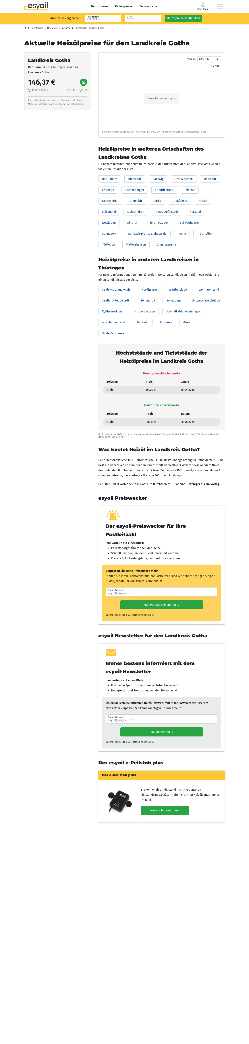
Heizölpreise (99, 6)
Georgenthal (110, 201)
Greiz (186, 322)
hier (153, 615)
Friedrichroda (164, 190)
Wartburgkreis (178, 289)
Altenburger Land (113, 322)
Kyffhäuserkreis (112, 311)
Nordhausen (150, 289)
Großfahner (180, 201)
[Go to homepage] (36, 6)
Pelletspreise (124, 6)
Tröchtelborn (205, 233)
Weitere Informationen (165, 810)
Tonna (182, 233)
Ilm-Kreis (166, 322)
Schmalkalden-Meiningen (183, 311)
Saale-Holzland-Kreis (116, 289)
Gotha (157, 201)
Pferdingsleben (158, 222)
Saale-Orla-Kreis (113, 333)
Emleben (108, 190)
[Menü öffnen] (220, 6)
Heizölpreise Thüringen (58, 28)
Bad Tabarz (109, 179)
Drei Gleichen (184, 179)
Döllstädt (210, 179)
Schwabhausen (190, 222)
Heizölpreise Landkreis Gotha (89, 28)
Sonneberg (173, 300)
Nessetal (195, 211)
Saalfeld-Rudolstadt (115, 300)
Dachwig (158, 179)
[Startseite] (25, 28)
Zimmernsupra (166, 244)
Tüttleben (108, 244)
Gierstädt (136, 201)
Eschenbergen (134, 190)
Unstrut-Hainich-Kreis (206, 300)
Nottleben (109, 222)
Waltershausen (136, 244)
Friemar (190, 190)
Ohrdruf (132, 222)
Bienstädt (134, 179)
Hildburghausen (144, 311)
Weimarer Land (209, 289)
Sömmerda (147, 300)
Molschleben (135, 211)
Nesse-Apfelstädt (166, 211)
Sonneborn (109, 233)
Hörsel (203, 201)
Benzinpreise (148, 6)
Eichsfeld (142, 322)
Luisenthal (109, 211)
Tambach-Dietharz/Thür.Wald (147, 233)
